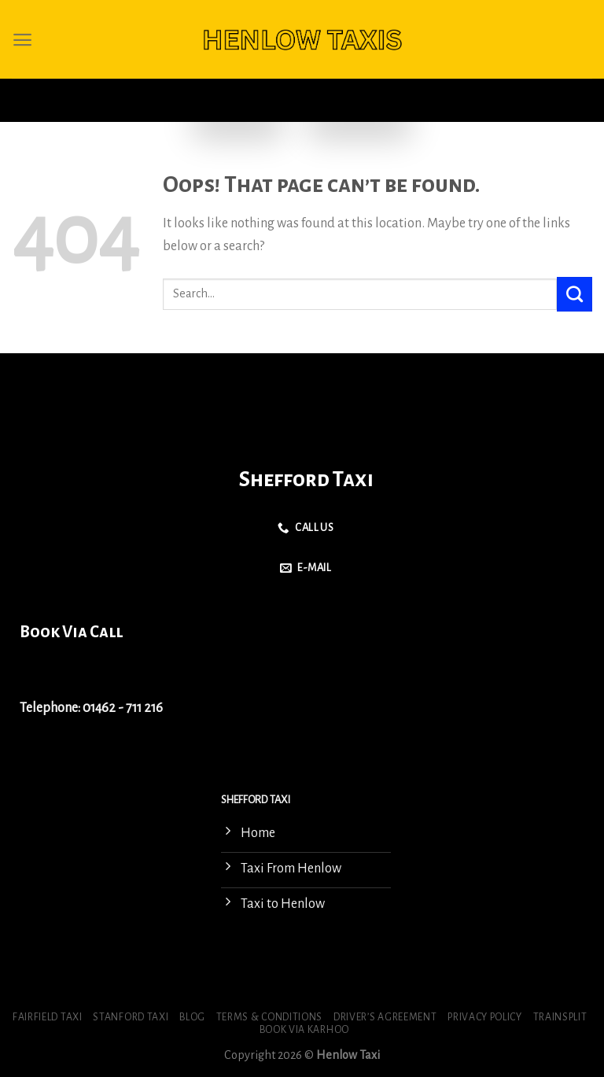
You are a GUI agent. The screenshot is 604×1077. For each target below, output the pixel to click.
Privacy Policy (484, 1017)
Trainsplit (560, 1017)
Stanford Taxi (130, 1017)
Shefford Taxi (306, 479)
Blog (192, 1017)
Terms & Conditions (269, 1017)
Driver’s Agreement (384, 1017)
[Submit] (574, 294)
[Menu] (22, 40)
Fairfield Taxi (48, 1017)
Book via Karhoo (304, 1029)
